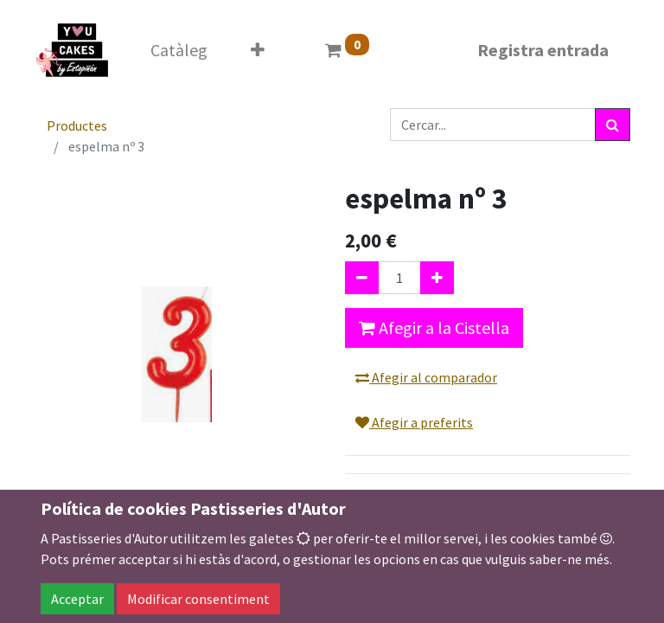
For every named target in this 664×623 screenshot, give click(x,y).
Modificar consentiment (198, 598)
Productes (77, 125)
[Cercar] (612, 124)
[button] (257, 50)
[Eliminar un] (362, 277)
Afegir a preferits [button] (414, 422)
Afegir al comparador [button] (426, 377)
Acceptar (77, 598)
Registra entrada (543, 50)
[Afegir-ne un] (437, 277)
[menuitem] (179, 50)
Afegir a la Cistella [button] (434, 327)
